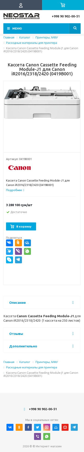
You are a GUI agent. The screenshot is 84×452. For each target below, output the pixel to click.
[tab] (15, 190)
